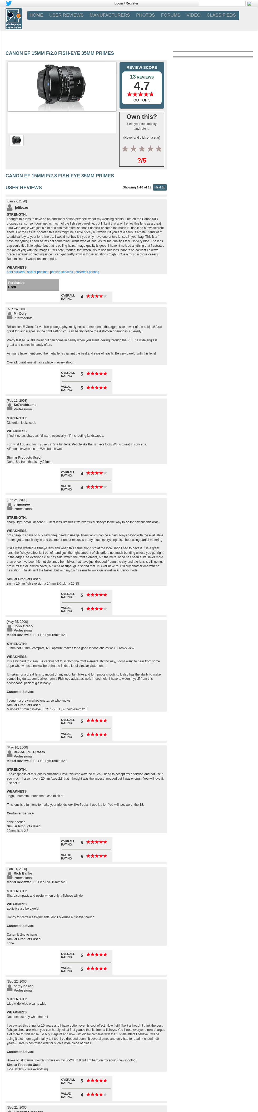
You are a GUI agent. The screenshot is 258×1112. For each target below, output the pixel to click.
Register (132, 3)
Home (36, 15)
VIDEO (194, 15)
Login (119, 3)
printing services (61, 272)
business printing (87, 272)
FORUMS (171, 15)
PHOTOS (145, 15)
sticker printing (37, 272)
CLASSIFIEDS (221, 15)
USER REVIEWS (66, 15)
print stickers (15, 272)
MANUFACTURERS (110, 15)
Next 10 (160, 187)
